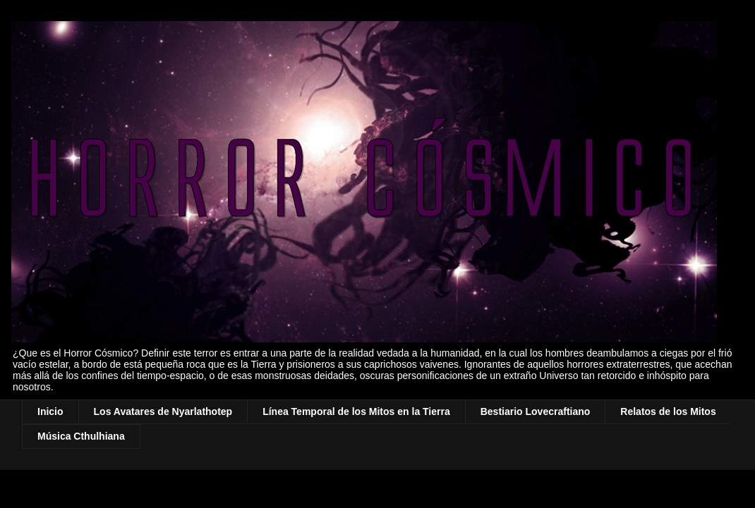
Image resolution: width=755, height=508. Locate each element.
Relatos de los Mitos (667, 411)
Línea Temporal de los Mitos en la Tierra (356, 411)
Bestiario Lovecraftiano (536, 411)
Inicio (50, 411)
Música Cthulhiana (81, 436)
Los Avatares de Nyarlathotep (163, 411)
